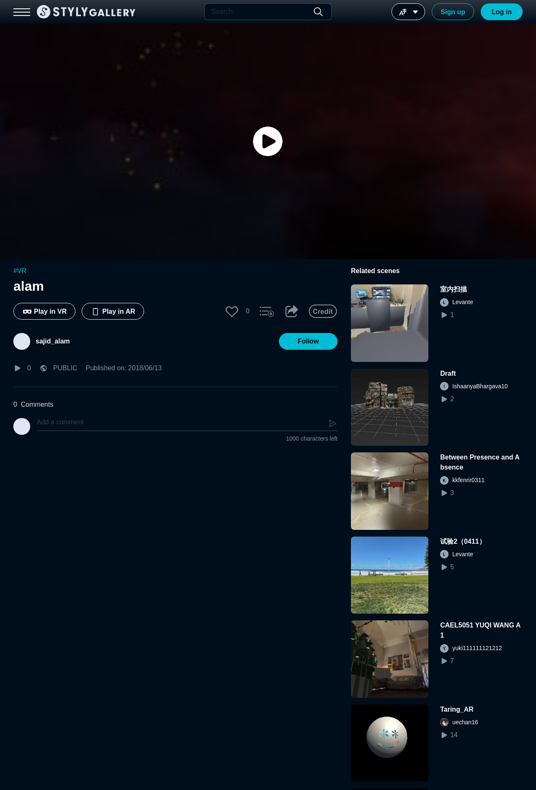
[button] (232, 311)
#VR (19, 270)
